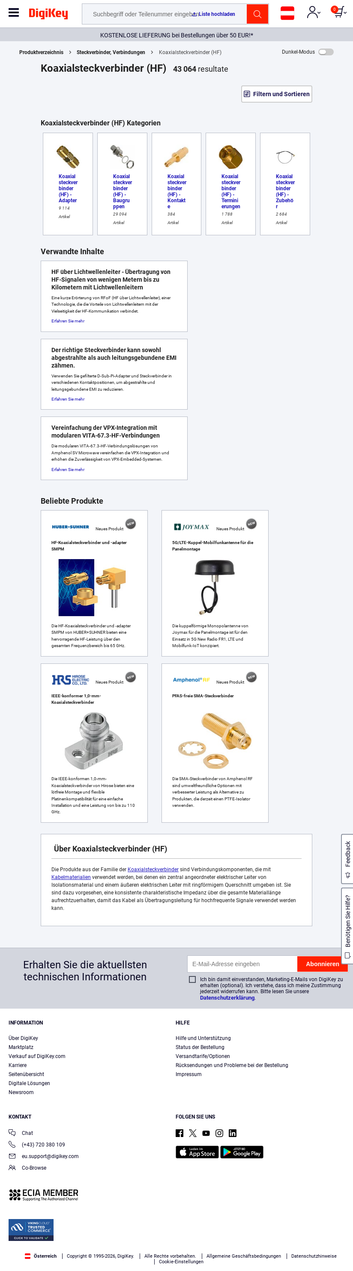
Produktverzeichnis (41, 52)
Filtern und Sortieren (281, 94)
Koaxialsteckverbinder (153, 870)
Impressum (189, 1074)
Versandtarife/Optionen (203, 1056)
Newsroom (21, 1092)
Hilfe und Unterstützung (203, 1038)
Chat (21, 1134)
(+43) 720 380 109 (37, 1145)
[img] (48, 15)
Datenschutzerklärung (227, 997)
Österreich (41, 1256)
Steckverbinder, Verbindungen (111, 52)
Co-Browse (27, 1169)
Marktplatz (21, 1047)
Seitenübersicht (26, 1074)
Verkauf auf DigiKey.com (37, 1056)
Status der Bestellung (200, 1047)
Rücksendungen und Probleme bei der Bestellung (232, 1065)
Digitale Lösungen (29, 1083)
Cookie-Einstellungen (181, 1262)
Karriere (18, 1065)
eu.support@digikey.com (44, 1157)
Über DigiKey (23, 1038)
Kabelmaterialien (71, 877)
